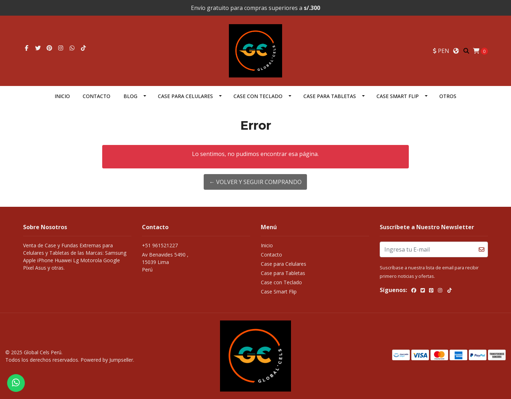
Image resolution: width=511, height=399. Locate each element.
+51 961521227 (160, 245)
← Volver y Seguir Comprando (255, 182)
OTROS (447, 96)
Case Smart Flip (398, 96)
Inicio (62, 96)
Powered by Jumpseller (107, 359)
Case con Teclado (257, 96)
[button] (441, 51)
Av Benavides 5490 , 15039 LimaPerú (165, 262)
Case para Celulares (185, 96)
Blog (130, 96)
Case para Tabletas (329, 96)
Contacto (96, 96)
